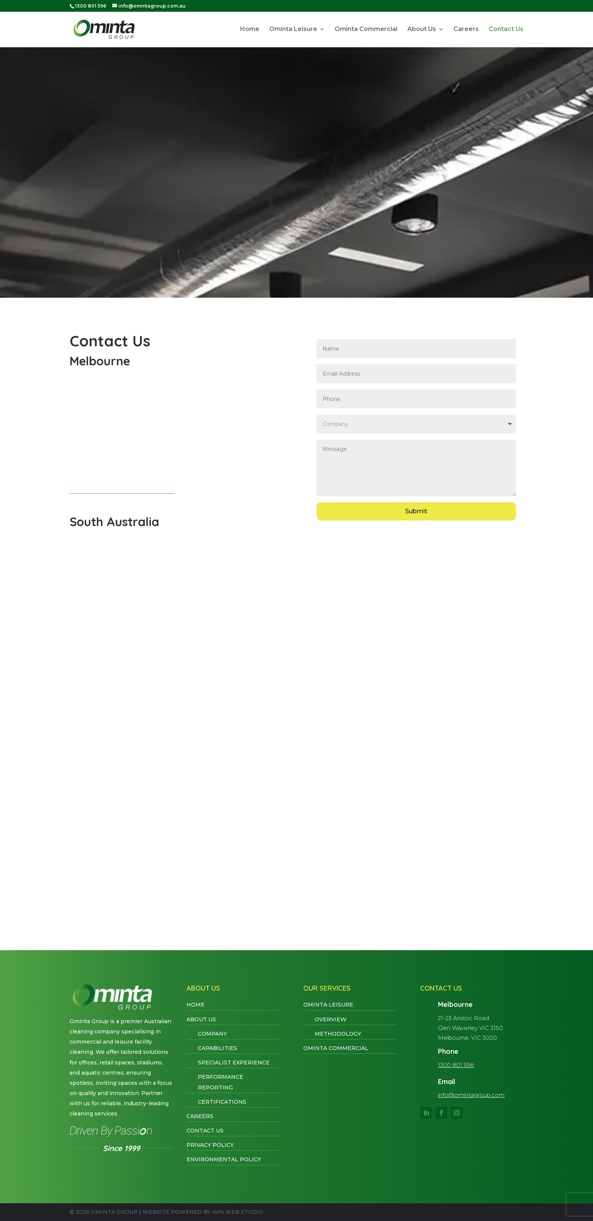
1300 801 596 (456, 1065)
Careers (466, 30)
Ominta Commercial (366, 30)
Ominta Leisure (293, 30)
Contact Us (506, 30)
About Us (421, 30)
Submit (416, 511)
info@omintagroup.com (471, 1094)
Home (249, 30)
